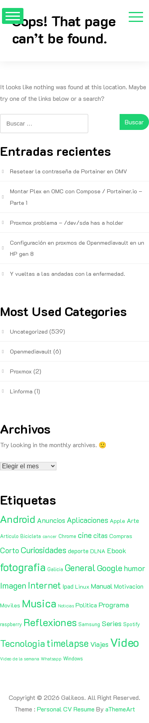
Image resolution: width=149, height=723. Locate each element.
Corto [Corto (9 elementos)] (9, 550)
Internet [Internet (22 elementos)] (44, 585)
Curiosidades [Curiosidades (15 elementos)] (43, 549)
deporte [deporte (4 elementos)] (78, 551)
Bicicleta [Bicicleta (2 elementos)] (30, 536)
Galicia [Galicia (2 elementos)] (55, 569)
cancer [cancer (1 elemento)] (50, 536)
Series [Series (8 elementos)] (112, 623)
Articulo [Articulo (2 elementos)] (9, 536)
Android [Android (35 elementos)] (17, 519)
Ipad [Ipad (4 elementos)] (68, 586)
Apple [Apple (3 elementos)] (117, 521)
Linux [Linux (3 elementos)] (82, 586)
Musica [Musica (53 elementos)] (39, 603)
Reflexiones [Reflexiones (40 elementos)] (50, 622)
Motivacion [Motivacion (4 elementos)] (128, 586)
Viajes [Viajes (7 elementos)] (99, 644)
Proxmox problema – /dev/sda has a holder (66, 222)
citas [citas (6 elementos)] (100, 535)
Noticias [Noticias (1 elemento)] (66, 606)
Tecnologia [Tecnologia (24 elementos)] (22, 643)
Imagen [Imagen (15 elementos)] (13, 585)
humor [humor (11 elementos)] (134, 568)
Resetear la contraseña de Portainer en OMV (68, 171)
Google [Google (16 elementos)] (109, 567)
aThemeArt (120, 709)
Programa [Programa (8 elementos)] (114, 604)
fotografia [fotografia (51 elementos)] (23, 567)
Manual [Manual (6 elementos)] (101, 586)
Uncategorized (29, 331)
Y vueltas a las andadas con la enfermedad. (67, 273)
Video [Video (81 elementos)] (124, 642)
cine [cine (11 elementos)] (85, 535)
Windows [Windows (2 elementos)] (73, 658)
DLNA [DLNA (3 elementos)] (97, 551)
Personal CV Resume (66, 709)
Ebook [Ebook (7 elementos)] (116, 550)
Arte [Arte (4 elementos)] (133, 521)
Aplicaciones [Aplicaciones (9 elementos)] (87, 520)
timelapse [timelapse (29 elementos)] (67, 643)
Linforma (21, 391)
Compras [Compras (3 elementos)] (120, 536)
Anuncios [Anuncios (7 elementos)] (51, 520)
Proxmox (21, 371)
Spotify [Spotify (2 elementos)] (131, 624)
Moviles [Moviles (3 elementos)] (10, 605)
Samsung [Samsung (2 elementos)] (89, 624)
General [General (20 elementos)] (80, 568)
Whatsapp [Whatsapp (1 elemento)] (51, 659)
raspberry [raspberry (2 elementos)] (11, 624)
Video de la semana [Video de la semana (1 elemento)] (19, 659)
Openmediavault (31, 351)
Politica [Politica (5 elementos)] (86, 605)
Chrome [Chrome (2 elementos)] (67, 536)
